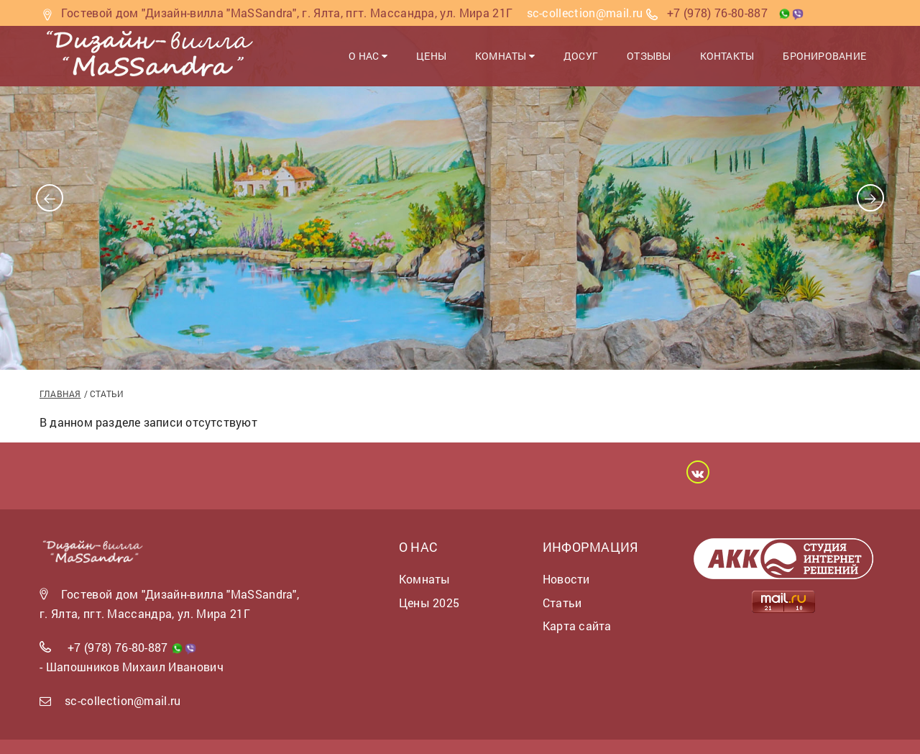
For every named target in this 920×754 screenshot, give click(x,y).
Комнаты (505, 56)
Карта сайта (577, 625)
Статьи (562, 602)
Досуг (581, 56)
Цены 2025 (429, 602)
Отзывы (649, 56)
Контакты (727, 56)
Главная (60, 393)
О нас (368, 56)
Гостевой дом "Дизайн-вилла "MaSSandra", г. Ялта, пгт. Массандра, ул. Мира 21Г (287, 12)
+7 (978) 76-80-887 (717, 12)
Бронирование (824, 56)
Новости (566, 578)
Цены (431, 56)
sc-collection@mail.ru (123, 700)
